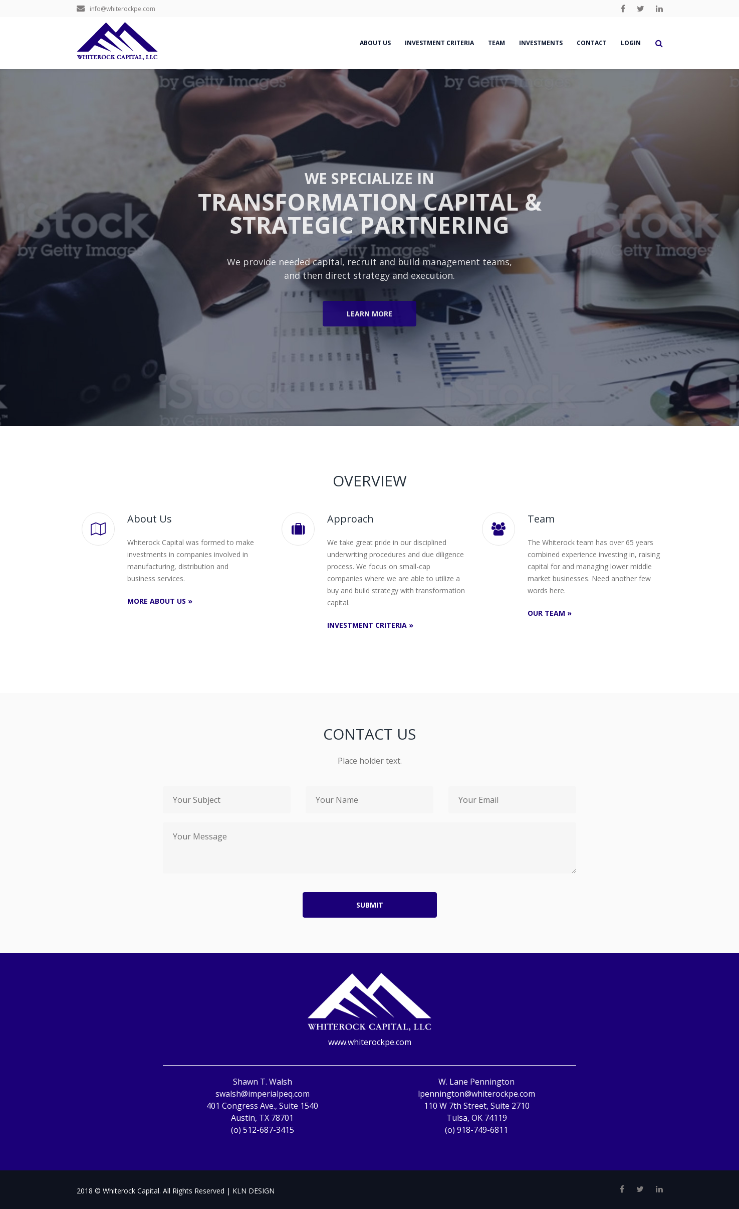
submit (369, 905)
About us (375, 43)
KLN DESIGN (253, 1190)
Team (496, 43)
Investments (541, 43)
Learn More (369, 313)
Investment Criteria (439, 43)
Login (631, 43)
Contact (592, 43)
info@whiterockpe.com (116, 9)
